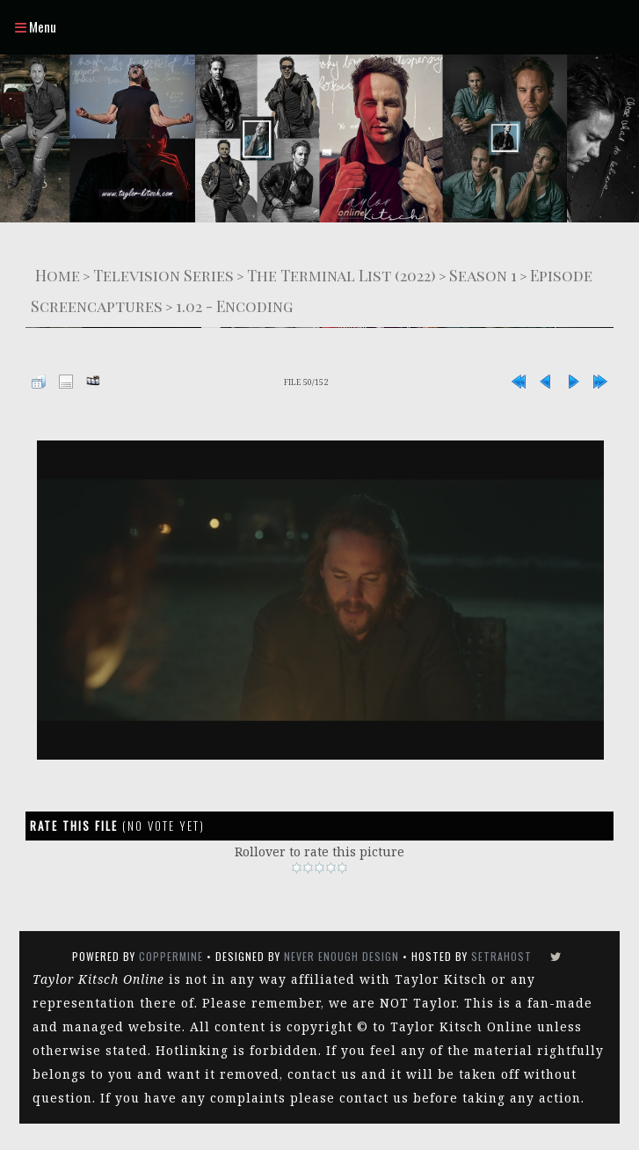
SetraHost (501, 956)
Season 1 (483, 275)
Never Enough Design (341, 956)
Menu (35, 26)
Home (57, 275)
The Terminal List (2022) (341, 275)
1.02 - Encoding (234, 305)
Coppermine (171, 956)
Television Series (163, 275)
